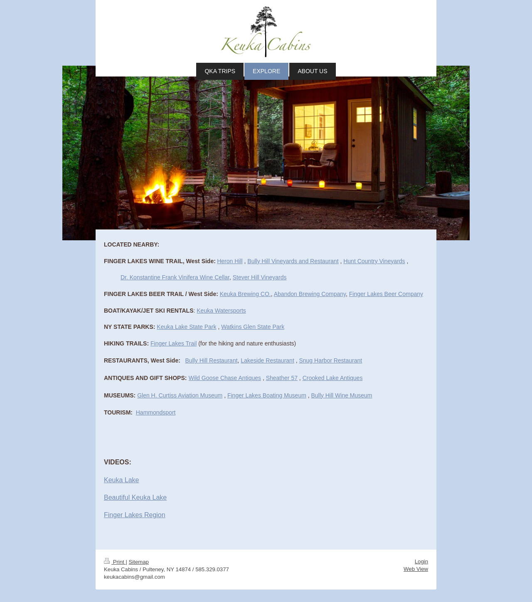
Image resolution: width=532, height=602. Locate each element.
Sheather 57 (282, 378)
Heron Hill (229, 261)
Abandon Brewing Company (310, 294)
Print (115, 562)
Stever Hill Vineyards (260, 277)
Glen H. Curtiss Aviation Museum (179, 395)
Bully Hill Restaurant (211, 360)
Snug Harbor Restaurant (330, 360)
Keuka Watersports (221, 310)
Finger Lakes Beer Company (386, 294)
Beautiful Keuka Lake (135, 497)
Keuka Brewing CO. (245, 294)
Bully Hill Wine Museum (341, 395)
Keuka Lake (121, 480)
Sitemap (139, 562)
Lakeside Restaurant (267, 360)
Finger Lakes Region (134, 514)
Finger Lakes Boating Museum (266, 395)
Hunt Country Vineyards (374, 261)
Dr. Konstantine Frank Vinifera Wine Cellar (175, 277)
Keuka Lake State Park (186, 326)
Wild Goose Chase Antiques (225, 378)
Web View (416, 569)
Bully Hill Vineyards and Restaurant (292, 261)
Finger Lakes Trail (173, 343)
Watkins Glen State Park (252, 326)
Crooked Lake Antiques (333, 378)
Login (421, 561)
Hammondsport (156, 412)
